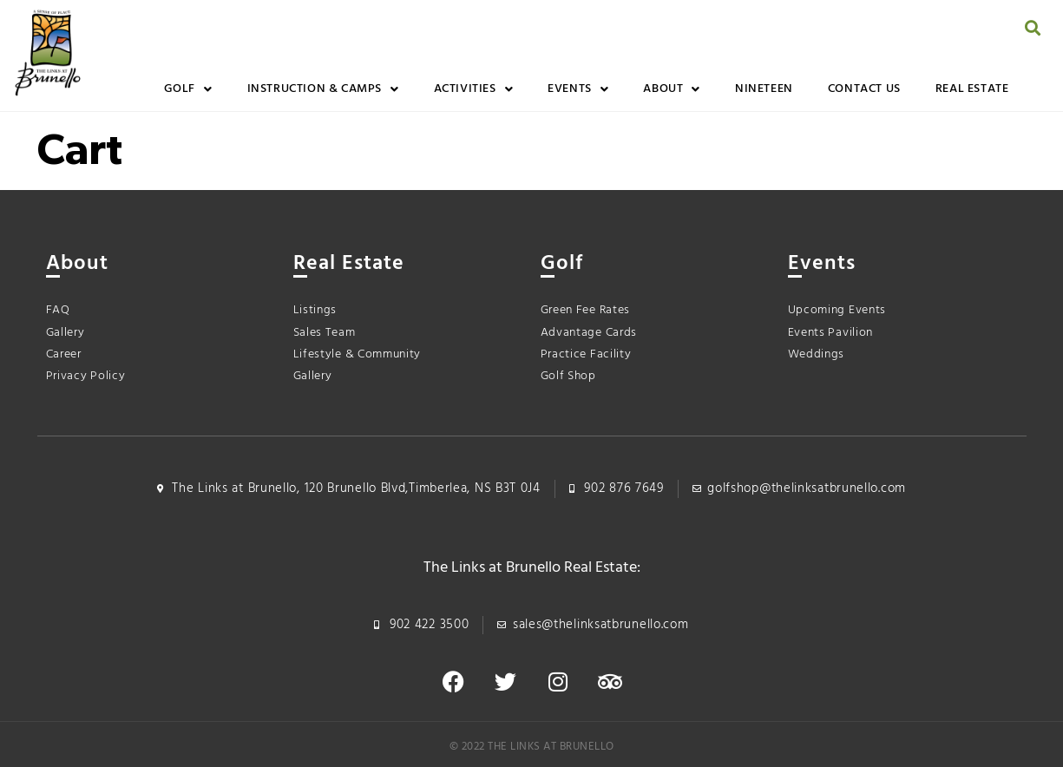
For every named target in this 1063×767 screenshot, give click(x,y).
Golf (188, 89)
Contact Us (864, 89)
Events (578, 89)
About (671, 89)
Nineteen (764, 89)
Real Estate (972, 89)
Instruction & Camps (323, 89)
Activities (474, 89)
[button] (1033, 27)
